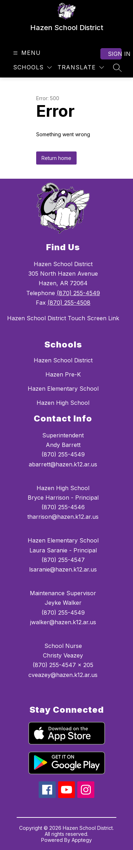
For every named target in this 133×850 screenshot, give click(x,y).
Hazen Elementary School (63, 388)
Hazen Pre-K (63, 374)
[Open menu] (26, 52)
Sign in (115, 53)
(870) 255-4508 (69, 302)
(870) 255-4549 (78, 293)
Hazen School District (63, 360)
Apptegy (82, 840)
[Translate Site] (81, 67)
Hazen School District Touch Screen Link (63, 318)
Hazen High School (63, 402)
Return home (56, 158)
